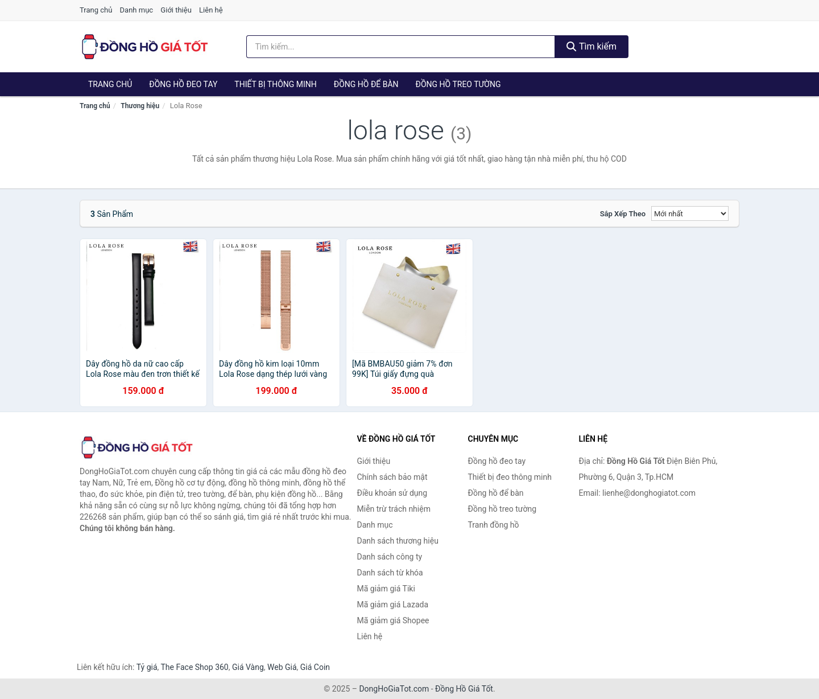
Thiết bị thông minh (275, 84)
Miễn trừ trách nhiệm (394, 508)
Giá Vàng (248, 667)
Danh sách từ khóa (390, 572)
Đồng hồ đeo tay (183, 84)
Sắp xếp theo (623, 213)
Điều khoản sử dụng (392, 492)
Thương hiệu (140, 106)
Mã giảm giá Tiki (386, 588)
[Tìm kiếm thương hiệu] (401, 46)
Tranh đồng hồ (493, 524)
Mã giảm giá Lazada (393, 604)
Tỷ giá (147, 667)
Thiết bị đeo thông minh (510, 477)
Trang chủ (96, 10)
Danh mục (137, 10)
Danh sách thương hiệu (398, 540)
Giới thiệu (175, 10)
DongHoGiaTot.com (394, 688)
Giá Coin (315, 667)
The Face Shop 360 (194, 667)
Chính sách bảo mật (392, 477)
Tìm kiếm (591, 46)
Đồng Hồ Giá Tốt (464, 688)
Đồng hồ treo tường (458, 84)
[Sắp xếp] (690, 213)
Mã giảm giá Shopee (393, 620)
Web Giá (282, 667)
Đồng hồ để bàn (366, 84)
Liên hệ (211, 10)
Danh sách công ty (390, 556)
